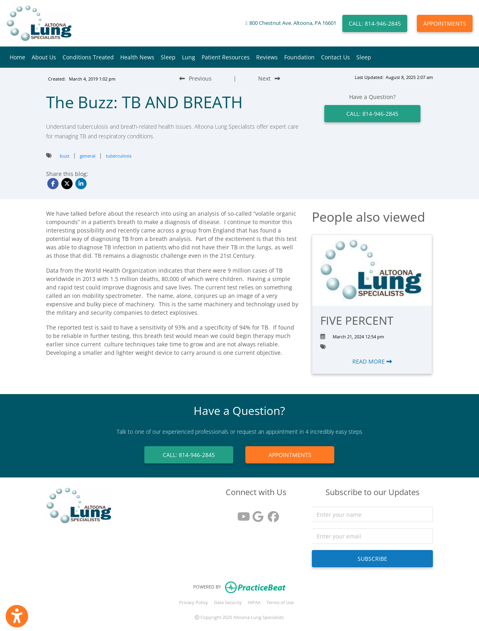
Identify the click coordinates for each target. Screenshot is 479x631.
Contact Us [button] (335, 57)
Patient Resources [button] (226, 57)
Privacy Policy (193, 602)
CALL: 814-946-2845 (375, 23)
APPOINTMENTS (444, 23)
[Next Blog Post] (269, 78)
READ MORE (372, 361)
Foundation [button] (299, 57)
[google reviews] (256, 514)
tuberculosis (118, 156)
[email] (372, 536)
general (87, 156)
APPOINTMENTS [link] (290, 455)
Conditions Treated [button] (88, 57)
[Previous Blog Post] (195, 78)
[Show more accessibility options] (16, 616)
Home (17, 57)
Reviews (267, 57)
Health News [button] (137, 57)
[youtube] (241, 514)
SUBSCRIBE (372, 558)
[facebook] (271, 514)
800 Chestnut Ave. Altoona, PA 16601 (292, 23)
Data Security (228, 602)
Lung (188, 57)
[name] (372, 514)
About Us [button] (44, 57)
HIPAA (254, 602)
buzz (64, 156)
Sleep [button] (168, 57)
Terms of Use (280, 602)
